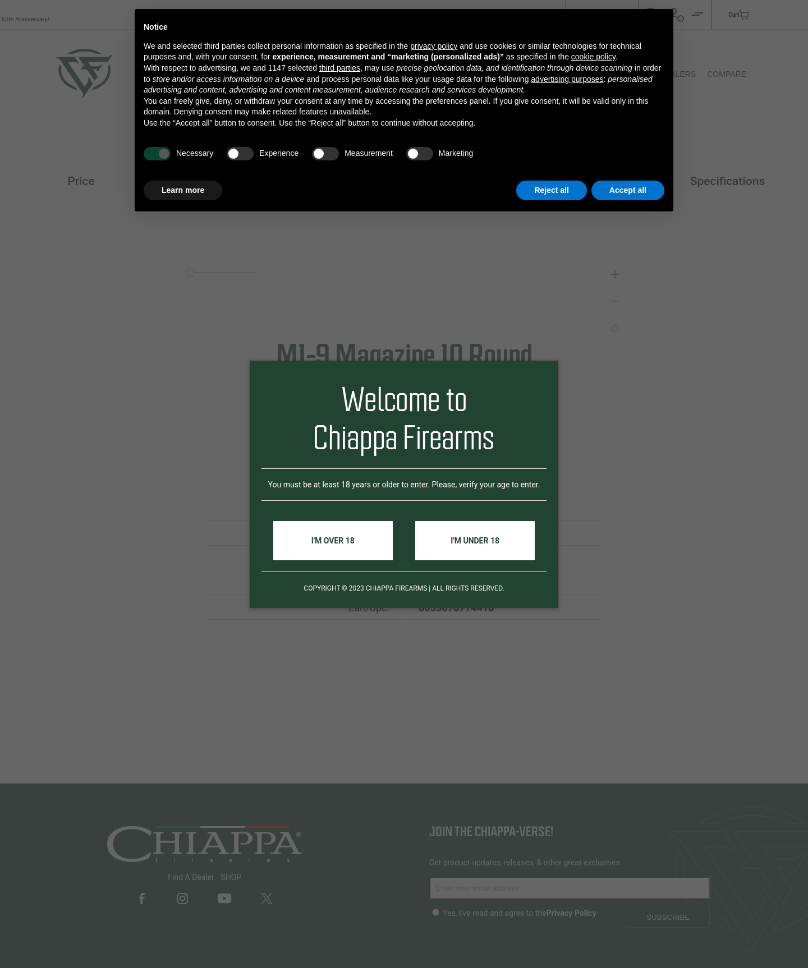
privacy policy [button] (433, 46)
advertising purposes (567, 79)
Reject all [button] (551, 190)
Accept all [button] (627, 190)
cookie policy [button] (593, 56)
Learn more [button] (183, 190)
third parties (339, 67)
